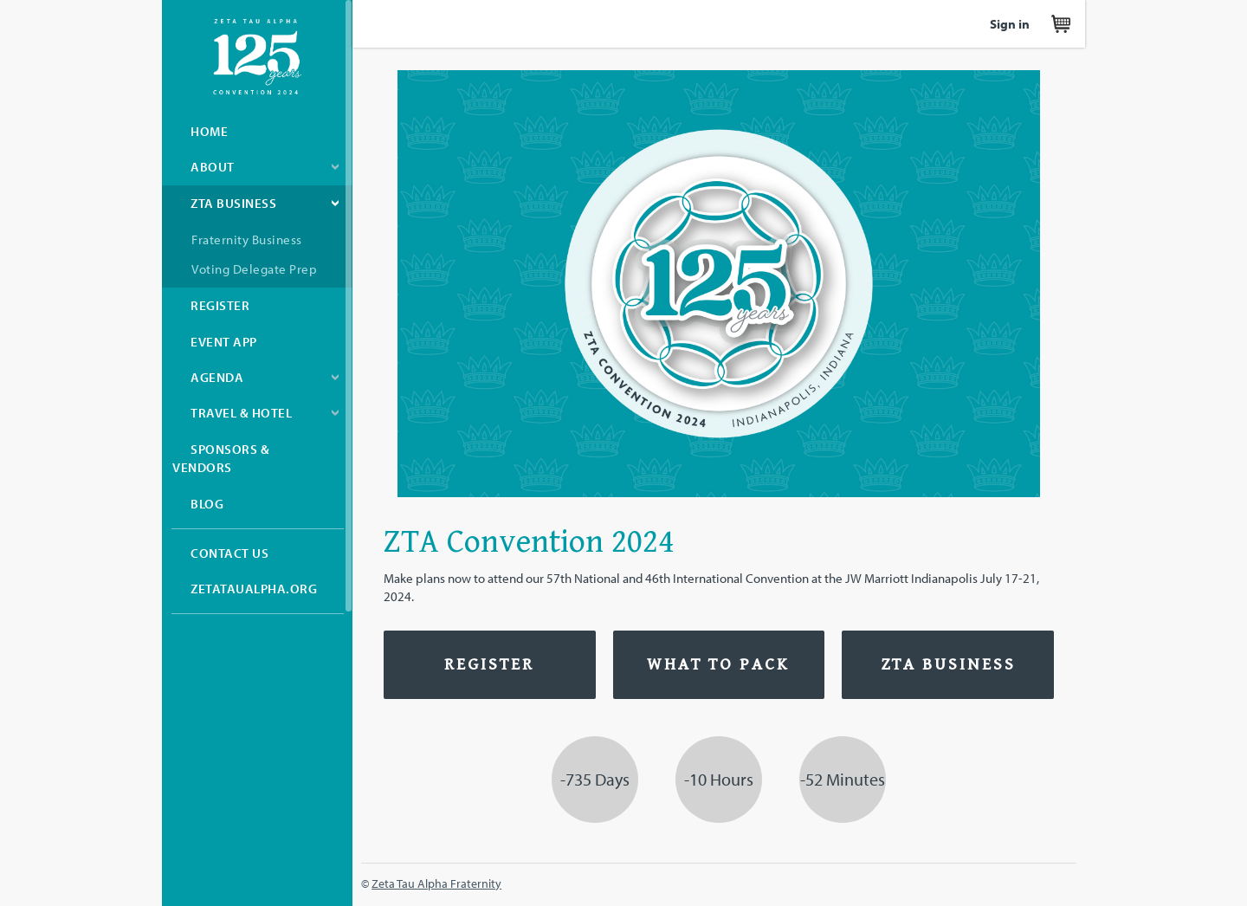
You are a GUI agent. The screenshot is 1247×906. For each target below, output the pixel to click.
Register (220, 305)
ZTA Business (233, 203)
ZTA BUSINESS (948, 665)
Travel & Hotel (241, 412)
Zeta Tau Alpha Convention (257, 57)
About (213, 167)
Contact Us (229, 553)
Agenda (217, 377)
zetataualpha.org (254, 588)
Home (209, 131)
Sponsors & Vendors (220, 458)
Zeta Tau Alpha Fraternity (436, 883)
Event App (224, 341)
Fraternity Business (246, 239)
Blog (207, 503)
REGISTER (489, 665)
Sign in (1010, 24)
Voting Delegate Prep (254, 269)
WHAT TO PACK (718, 665)
